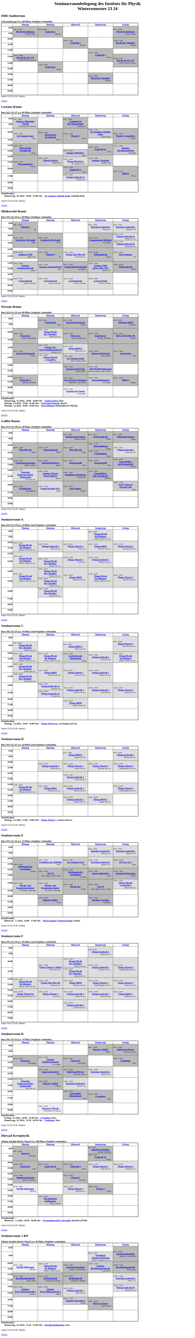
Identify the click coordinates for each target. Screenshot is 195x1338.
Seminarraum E (12, 835)
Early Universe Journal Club (126, 486)
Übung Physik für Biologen (100, 535)
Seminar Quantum (100, 160)
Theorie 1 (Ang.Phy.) (125, 136)
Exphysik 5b (100, 1157)
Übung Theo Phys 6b (75, 254)
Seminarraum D (12, 739)
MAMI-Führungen (25, 1189)
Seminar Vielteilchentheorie (50, 1060)
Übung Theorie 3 (125, 766)
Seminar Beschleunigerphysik (100, 1267)
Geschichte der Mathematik (75, 657)
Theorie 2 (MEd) (100, 1049)
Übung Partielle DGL (50, 488)
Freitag (125, 24)
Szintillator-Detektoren (75, 475)
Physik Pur (75, 887)
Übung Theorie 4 (75, 546)
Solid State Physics (125, 1049)
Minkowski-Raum (13, 211)
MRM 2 (125, 173)
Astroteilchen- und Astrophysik (125, 463)
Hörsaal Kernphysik (15, 1135)
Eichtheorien (25, 488)
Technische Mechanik (25, 240)
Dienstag (50, 24)
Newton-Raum (11, 306)
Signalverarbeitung (100, 1150)
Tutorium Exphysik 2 (100, 227)
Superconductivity (100, 873)
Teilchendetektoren (125, 437)
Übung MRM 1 (75, 755)
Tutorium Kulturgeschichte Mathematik (25, 474)
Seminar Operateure (75, 1301)
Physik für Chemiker (125, 43)
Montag (25, 24)
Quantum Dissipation (125, 873)
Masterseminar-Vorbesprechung (58, 921)
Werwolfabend (47, 406)
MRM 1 (125, 380)
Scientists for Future (75, 391)
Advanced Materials (100, 353)
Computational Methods (100, 240)
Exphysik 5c (100, 336)
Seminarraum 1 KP (14, 1236)
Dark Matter (75, 488)
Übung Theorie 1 (75, 673)
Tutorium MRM (125, 322)
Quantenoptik (75, 463)
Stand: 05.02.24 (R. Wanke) (69, 58)
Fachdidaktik (100, 454)
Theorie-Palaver (50, 160)
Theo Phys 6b (25, 450)
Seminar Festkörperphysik (25, 267)
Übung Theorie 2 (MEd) (50, 967)
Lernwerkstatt (25, 281)
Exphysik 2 (100, 55)
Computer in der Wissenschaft (75, 122)
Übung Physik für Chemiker (50, 333)
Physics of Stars (100, 1303)
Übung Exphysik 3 (50, 546)
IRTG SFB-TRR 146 (125, 336)
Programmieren (25, 164)
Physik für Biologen (25, 32)
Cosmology (125, 1061)
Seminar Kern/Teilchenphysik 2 (25, 1290)
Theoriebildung (100, 446)
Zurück (4, 101)
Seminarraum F (12, 936)
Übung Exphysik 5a (75, 177)
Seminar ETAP (25, 254)
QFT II (50, 873)
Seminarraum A (12, 519)
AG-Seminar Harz (25, 136)
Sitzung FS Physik (50, 1108)
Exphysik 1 (50, 32)
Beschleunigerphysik (125, 1267)
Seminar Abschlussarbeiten (125, 149)
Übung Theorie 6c (75, 161)
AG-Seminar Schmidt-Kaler (100, 133)
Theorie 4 (25, 227)
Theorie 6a (25, 336)
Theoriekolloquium (100, 380)
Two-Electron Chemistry (75, 380)
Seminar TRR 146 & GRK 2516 (100, 267)
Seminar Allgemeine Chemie (25, 122)
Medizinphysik (50, 1278)
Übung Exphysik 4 (100, 657)
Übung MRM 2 (75, 348)
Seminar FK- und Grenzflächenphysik (50, 348)
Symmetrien (50, 322)
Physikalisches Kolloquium (50, 1200)
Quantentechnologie (125, 1254)
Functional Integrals (75, 322)
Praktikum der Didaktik (50, 862)
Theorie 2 (25, 1153)
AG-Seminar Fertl (75, 862)
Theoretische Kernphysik (50, 136)
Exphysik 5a (100, 149)
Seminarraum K (12, 1034)
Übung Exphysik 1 (100, 560)
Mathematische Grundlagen (25, 867)
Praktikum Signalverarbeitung (100, 1256)
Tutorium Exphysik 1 (125, 227)
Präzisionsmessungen (75, 437)
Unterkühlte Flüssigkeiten (75, 1094)
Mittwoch (75, 24)
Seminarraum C (12, 625)
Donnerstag (100, 24)
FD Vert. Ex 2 (125, 862)
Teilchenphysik (101, 254)
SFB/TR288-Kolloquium (100, 369)
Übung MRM (100, 546)
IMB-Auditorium (13, 16)
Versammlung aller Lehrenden (57, 1220)
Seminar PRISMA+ (75, 153)
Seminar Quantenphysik (50, 267)
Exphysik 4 (25, 1166)
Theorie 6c (25, 1061)
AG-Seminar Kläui (75, 358)
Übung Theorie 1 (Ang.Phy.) (50, 358)
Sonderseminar (51, 401)
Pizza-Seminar (125, 254)
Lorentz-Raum (11, 106)
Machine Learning (100, 900)
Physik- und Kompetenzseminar (25, 886)
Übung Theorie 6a (25, 994)
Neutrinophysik (100, 437)
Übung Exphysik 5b (125, 236)
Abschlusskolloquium (54, 1325)
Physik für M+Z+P (25, 58)
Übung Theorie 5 (100, 1166)
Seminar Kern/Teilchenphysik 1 (50, 1290)
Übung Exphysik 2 (125, 450)
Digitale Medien (50, 900)
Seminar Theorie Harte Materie (50, 474)
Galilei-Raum (10, 421)
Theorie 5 (75, 136)
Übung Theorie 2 (125, 546)
